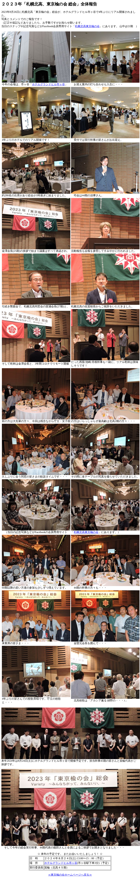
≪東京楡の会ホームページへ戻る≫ (70, 874)
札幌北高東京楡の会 (87, 26)
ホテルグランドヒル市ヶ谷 (48, 84)
